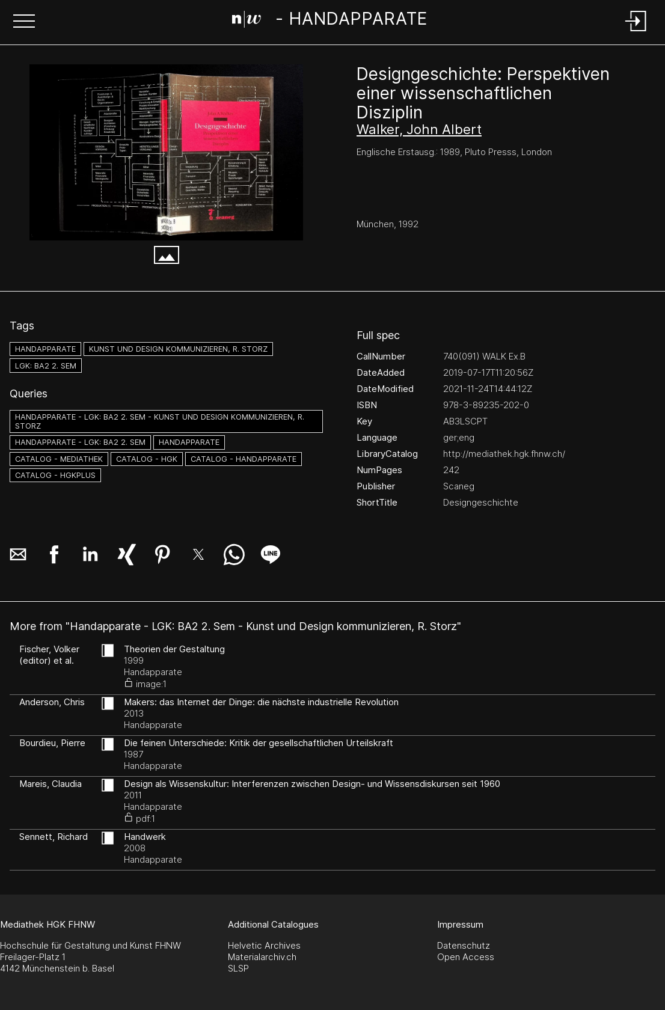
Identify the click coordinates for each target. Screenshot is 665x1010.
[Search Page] (330, 21)
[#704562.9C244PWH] (166, 152)
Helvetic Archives (264, 945)
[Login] (636, 32)
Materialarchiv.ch (262, 957)
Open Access (465, 957)
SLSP (238, 968)
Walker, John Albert (419, 129)
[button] (24, 22)
